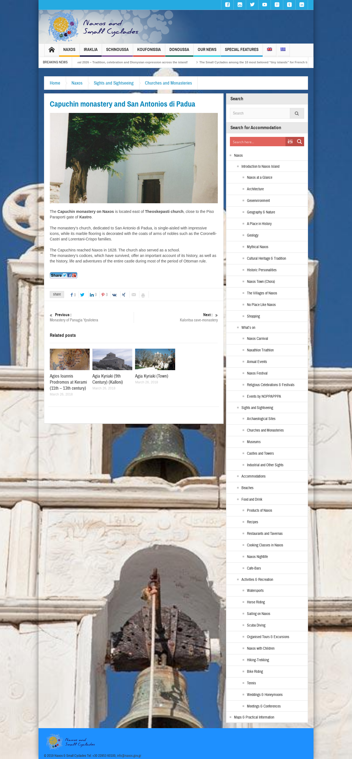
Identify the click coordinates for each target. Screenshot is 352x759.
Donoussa (179, 52)
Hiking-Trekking (258, 660)
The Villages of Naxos (262, 293)
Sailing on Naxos (258, 613)
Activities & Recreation (257, 579)
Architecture (255, 189)
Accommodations (253, 476)
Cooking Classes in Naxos (265, 545)
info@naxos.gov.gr (129, 755)
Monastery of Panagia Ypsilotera (92, 317)
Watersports (255, 590)
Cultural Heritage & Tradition (266, 258)
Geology (252, 235)
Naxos (69, 52)
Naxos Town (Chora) (261, 281)
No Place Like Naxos (261, 304)
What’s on (248, 327)
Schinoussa (117, 52)
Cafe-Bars (254, 568)
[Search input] (258, 142)
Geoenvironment (258, 200)
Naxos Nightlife (257, 556)
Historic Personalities (262, 270)
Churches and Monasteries (168, 83)
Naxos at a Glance (259, 177)
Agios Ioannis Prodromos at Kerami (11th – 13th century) (68, 382)
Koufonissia (149, 52)
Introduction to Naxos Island (260, 166)
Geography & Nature (261, 212)
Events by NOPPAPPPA (264, 396)
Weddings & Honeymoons (265, 694)
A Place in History (259, 223)
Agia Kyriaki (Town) (151, 376)
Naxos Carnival (257, 338)
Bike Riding (255, 671)
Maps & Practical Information (254, 717)
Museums (254, 442)
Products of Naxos (259, 510)
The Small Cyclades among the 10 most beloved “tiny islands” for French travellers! (268, 62)
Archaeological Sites (261, 418)
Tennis (251, 683)
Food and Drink (251, 499)
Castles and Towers (260, 453)
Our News (207, 52)
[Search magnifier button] (299, 141)
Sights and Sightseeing (114, 83)
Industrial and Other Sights (265, 465)
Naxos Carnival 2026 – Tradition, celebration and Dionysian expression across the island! (132, 62)
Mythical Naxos (257, 247)
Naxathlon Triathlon (260, 350)
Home (55, 83)
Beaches (247, 488)
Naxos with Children (260, 648)
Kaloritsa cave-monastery (176, 317)
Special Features (242, 52)
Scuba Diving (256, 625)
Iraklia (91, 52)
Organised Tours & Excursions (268, 637)
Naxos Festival (257, 373)
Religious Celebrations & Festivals (271, 385)
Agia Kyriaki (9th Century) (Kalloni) (107, 379)
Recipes (252, 522)
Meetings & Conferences (264, 706)
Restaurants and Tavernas (265, 533)
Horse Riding (256, 602)
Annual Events (257, 361)
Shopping (253, 316)
